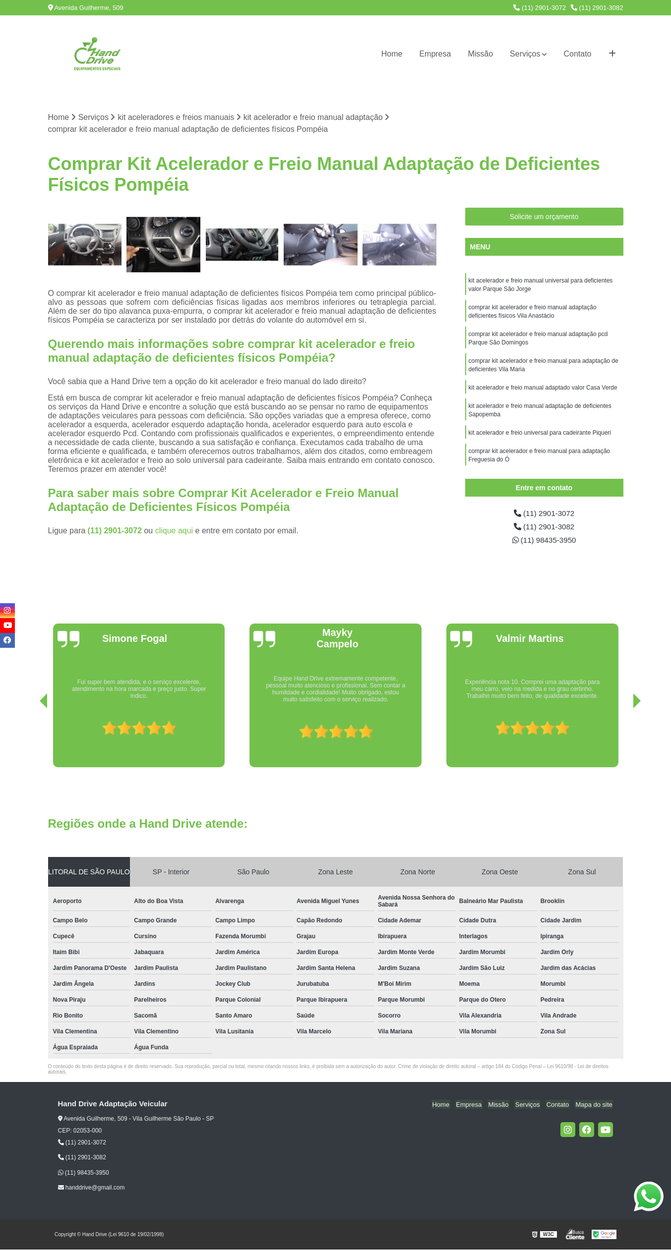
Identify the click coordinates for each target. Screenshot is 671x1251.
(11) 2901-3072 (539, 7)
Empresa (435, 54)
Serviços (525, 54)
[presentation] (30, 741)
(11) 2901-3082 (597, 7)
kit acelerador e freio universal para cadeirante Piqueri (540, 438)
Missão (480, 54)
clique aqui (174, 531)
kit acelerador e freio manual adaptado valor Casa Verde (543, 392)
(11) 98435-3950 (544, 541)
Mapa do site (594, 1106)
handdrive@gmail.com (91, 1189)
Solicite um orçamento (544, 217)
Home (392, 54)
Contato (577, 54)
